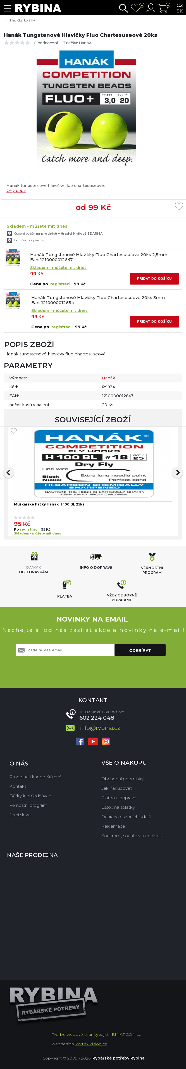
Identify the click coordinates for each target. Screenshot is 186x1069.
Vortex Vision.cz (91, 1043)
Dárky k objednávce (30, 795)
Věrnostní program (28, 805)
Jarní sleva (19, 814)
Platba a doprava (118, 797)
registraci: (60, 283)
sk (180, 11)
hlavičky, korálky (22, 20)
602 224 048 (96, 718)
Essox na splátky (118, 807)
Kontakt (17, 786)
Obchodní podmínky (122, 778)
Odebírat (140, 650)
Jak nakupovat (116, 788)
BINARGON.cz (126, 1034)
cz (180, 5)
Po (17, 529)
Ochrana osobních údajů (126, 816)
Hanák (85, 42)
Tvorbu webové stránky (75, 1034)
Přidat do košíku (154, 279)
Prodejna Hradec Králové (35, 776)
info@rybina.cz (100, 727)
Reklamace (113, 826)
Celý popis (16, 190)
